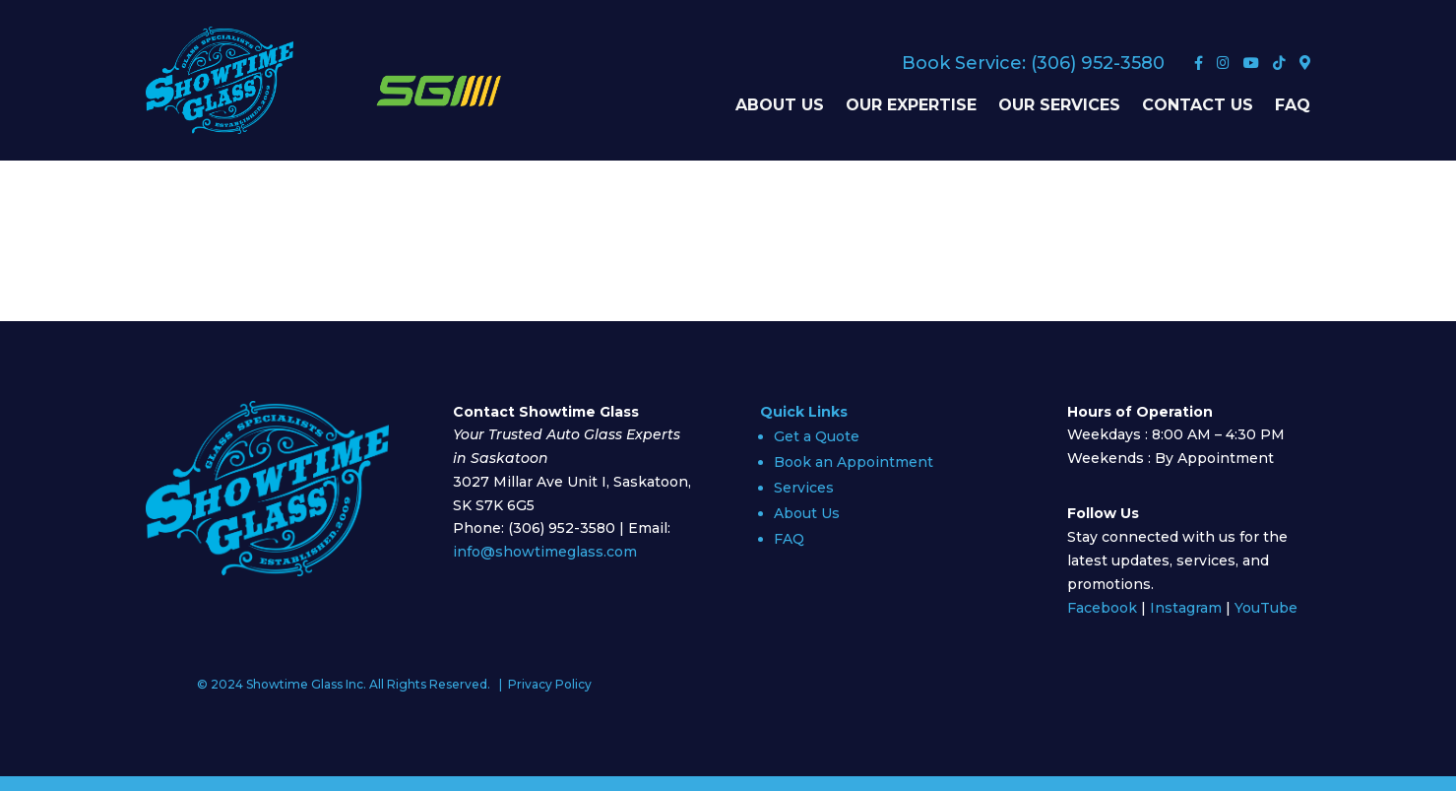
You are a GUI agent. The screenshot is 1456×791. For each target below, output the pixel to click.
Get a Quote (816, 436)
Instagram (1186, 608)
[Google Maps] (1304, 63)
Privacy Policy (550, 684)
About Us (779, 106)
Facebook (1102, 608)
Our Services (1059, 106)
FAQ (1292, 106)
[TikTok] (1281, 63)
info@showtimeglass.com (545, 551)
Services (804, 487)
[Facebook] (1200, 63)
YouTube (1266, 608)
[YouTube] (1253, 63)
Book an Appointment (853, 462)
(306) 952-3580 (1098, 63)
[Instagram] (1225, 63)
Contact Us (1197, 106)
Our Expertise (911, 106)
